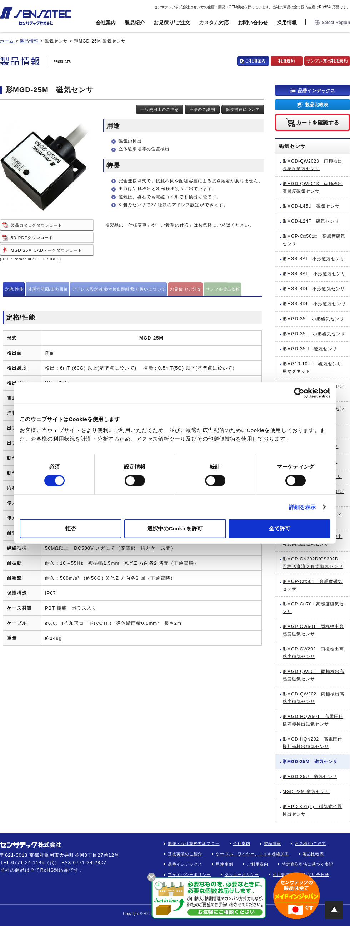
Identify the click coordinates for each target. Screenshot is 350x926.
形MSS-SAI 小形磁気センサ (313, 258)
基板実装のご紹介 (185, 854)
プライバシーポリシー (189, 874)
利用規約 (286, 61)
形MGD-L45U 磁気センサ (311, 206)
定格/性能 (14, 289)
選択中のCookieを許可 (174, 528)
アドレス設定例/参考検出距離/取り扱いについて (118, 289)
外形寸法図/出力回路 (48, 289)
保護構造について (243, 109)
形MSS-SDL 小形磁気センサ (314, 303)
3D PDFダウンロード (32, 238)
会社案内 (106, 22)
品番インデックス (316, 90)
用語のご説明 (202, 109)
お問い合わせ (253, 22)
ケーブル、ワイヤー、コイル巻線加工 (252, 854)
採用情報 (287, 22)
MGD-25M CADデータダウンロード (46, 250)
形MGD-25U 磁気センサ (309, 776)
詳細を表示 (302, 507)
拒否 (70, 528)
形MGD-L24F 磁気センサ (310, 221)
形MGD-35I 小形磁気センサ (313, 318)
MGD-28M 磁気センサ (306, 791)
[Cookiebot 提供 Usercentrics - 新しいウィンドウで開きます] (299, 392)
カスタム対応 (214, 22)
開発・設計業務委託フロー (194, 843)
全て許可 (279, 528)
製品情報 (272, 843)
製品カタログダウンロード (36, 225)
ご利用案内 (255, 61)
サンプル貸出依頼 (223, 289)
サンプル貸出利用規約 (327, 61)
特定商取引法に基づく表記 (308, 864)
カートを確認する (317, 122)
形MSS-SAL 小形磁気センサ (314, 273)
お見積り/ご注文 (172, 22)
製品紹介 (135, 22)
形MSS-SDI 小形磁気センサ (313, 288)
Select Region (332, 22)
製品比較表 (316, 104)
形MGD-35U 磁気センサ (309, 348)
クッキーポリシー (242, 874)
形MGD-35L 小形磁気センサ (313, 333)
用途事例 (224, 864)
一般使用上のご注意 (159, 109)
